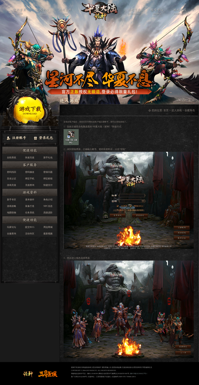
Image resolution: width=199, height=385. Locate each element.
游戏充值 (11, 185)
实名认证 (11, 178)
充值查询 (29, 185)
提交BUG (29, 227)
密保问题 (48, 172)
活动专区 (29, 233)
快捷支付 (48, 185)
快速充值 (29, 157)
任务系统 (29, 212)
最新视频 (48, 233)
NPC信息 (47, 206)
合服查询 (11, 233)
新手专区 (11, 199)
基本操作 (29, 199)
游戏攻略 (11, 206)
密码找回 (11, 172)
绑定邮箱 (48, 178)
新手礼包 (48, 157)
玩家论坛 (11, 227)
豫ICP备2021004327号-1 (138, 373)
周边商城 (48, 227)
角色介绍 (48, 199)
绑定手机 (29, 178)
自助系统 (11, 157)
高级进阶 (48, 212)
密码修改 (29, 172)
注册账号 (16, 138)
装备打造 (29, 206)
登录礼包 (43, 138)
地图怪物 (11, 212)
